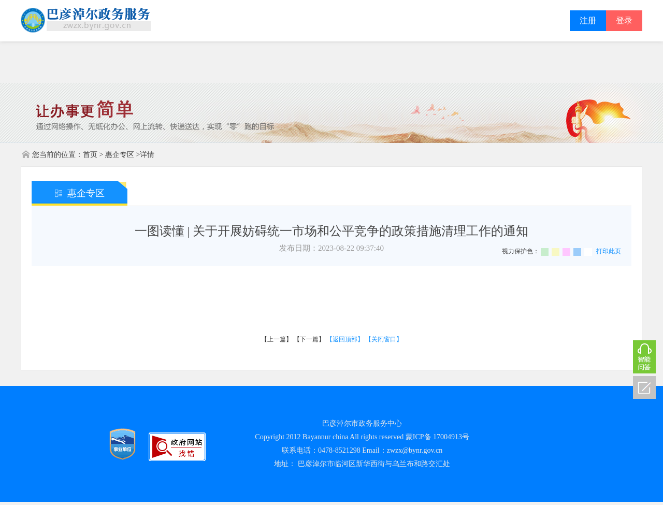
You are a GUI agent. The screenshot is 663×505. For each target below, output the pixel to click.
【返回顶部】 (345, 339)
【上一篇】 (276, 339)
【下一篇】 (309, 339)
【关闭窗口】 (383, 339)
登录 (624, 20)
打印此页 (608, 251)
